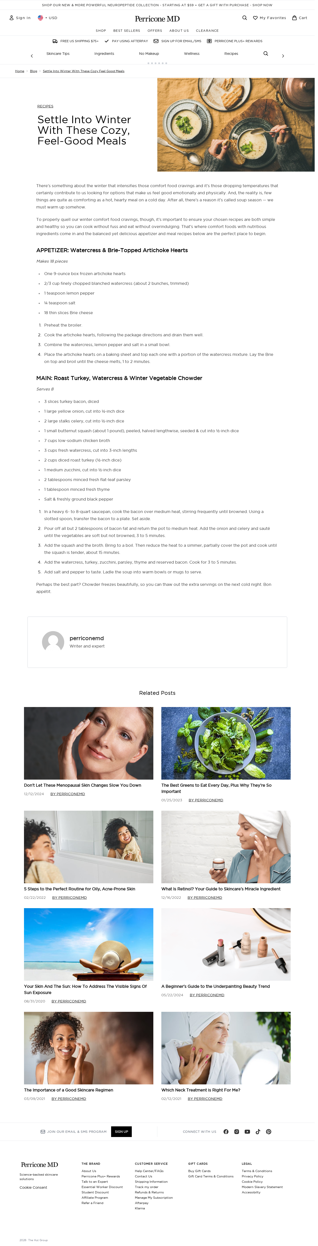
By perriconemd (67, 790)
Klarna (140, 1205)
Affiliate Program (95, 1194)
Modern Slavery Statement (262, 1184)
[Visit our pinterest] (268, 1128)
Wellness (192, 53)
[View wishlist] (269, 17)
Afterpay (141, 1200)
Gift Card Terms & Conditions (211, 1173)
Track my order (146, 1184)
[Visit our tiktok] (258, 1128)
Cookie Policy (252, 1178)
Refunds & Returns (149, 1189)
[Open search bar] (244, 17)
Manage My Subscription (154, 1194)
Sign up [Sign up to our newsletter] (121, 1128)
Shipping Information (151, 1178)
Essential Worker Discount (102, 1184)
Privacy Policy (252, 1173)
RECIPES (45, 103)
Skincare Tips (58, 53)
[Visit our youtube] (247, 1128)
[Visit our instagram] (236, 1128)
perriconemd (87, 635)
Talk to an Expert (95, 1178)
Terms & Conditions (257, 1168)
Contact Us (143, 1173)
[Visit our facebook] (226, 1128)
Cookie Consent (33, 1184)
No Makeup (149, 53)
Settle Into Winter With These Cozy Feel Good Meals (83, 67)
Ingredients (104, 53)
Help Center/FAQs (149, 1168)
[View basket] (300, 17)
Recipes (231, 53)
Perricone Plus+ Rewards (101, 1173)
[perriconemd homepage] (157, 18)
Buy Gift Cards (199, 1168)
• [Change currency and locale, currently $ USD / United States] (48, 17)
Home (19, 67)
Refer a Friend (92, 1200)
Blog (33, 67)
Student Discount (95, 1189)
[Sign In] (19, 17)
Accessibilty (251, 1189)
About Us (89, 1168)
